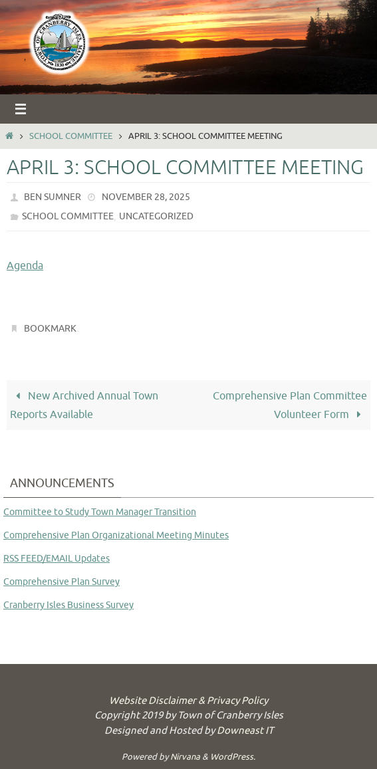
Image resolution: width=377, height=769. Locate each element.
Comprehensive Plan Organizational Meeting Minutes (116, 535)
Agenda (25, 266)
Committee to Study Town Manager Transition (99, 512)
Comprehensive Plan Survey (61, 582)
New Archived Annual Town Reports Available (84, 405)
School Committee (70, 136)
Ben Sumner (52, 197)
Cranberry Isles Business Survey (68, 605)
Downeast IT (245, 730)
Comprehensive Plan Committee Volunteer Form (290, 405)
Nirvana (185, 756)
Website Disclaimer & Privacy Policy (188, 701)
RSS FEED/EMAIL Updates (56, 558)
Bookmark (50, 328)
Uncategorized (156, 216)
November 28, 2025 (146, 197)
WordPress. (232, 756)
